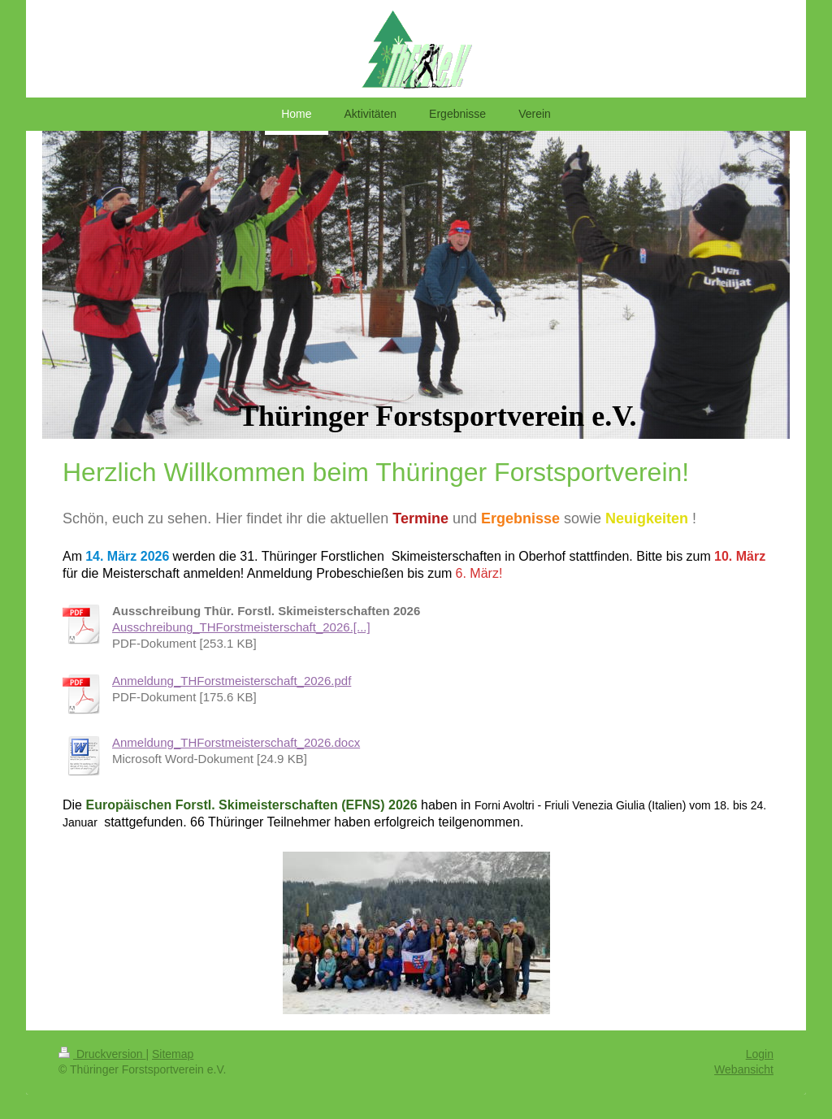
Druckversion (101, 1053)
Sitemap (172, 1053)
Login (760, 1053)
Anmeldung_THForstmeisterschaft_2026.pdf (231, 680)
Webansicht (744, 1069)
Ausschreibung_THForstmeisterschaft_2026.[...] (241, 627)
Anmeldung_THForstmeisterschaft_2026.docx (236, 742)
